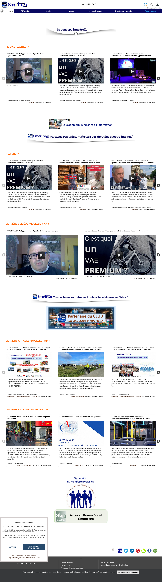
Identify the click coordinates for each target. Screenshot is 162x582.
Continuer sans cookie (33, 547)
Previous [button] (4, 78)
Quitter (12, 547)
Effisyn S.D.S (79, 465)
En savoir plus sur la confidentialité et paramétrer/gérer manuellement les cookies (24, 557)
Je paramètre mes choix (128, 572)
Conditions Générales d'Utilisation (114, 565)
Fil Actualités (25, 11)
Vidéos (71, 11)
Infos (108, 562)
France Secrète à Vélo (78, 396)
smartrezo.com (27, 563)
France (31, 102)
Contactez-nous (67, 562)
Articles (48, 11)
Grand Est (133, 465)
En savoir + (65, 565)
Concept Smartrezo (95, 11)
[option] (29, 78)
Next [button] (158, 78)
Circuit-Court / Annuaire (123, 11)
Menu (11, 11)
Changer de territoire (154, 8)
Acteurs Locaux (150, 11)
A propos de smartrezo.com (72, 568)
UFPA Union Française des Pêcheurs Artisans (22, 396)
